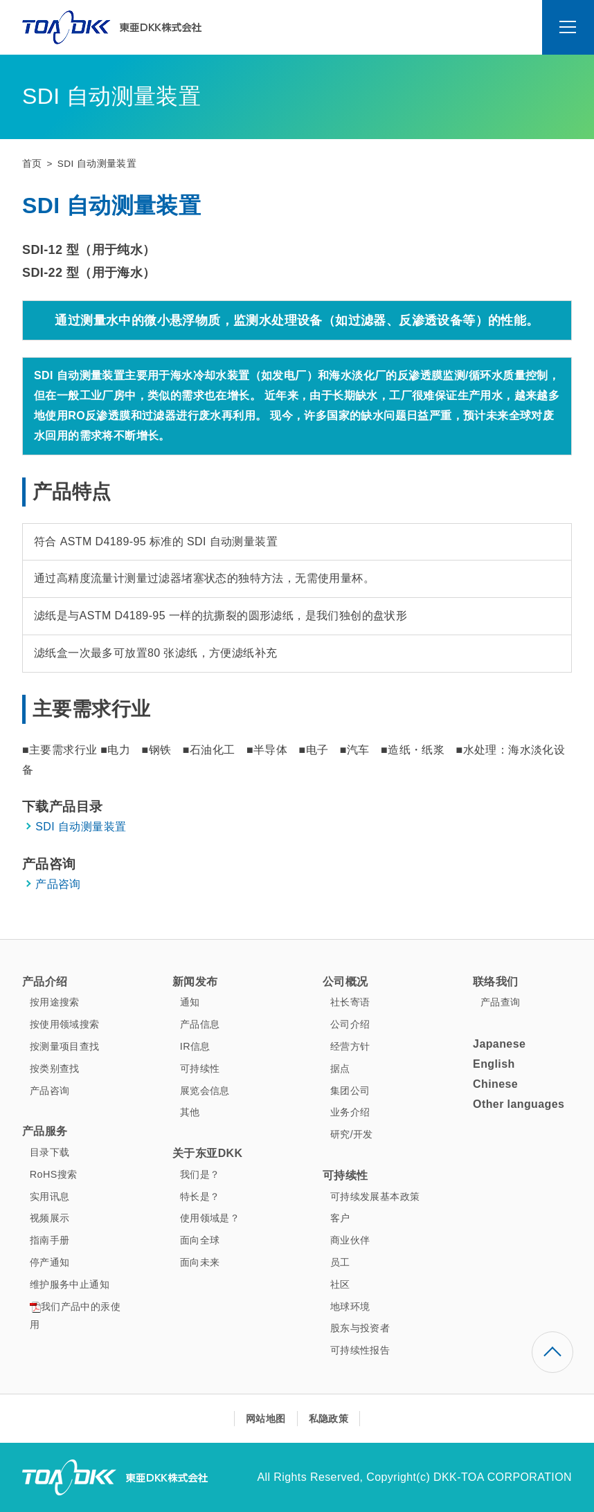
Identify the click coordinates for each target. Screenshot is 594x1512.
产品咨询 (58, 884)
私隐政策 (329, 1418)
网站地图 (266, 1418)
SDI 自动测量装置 (80, 826)
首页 (32, 163)
